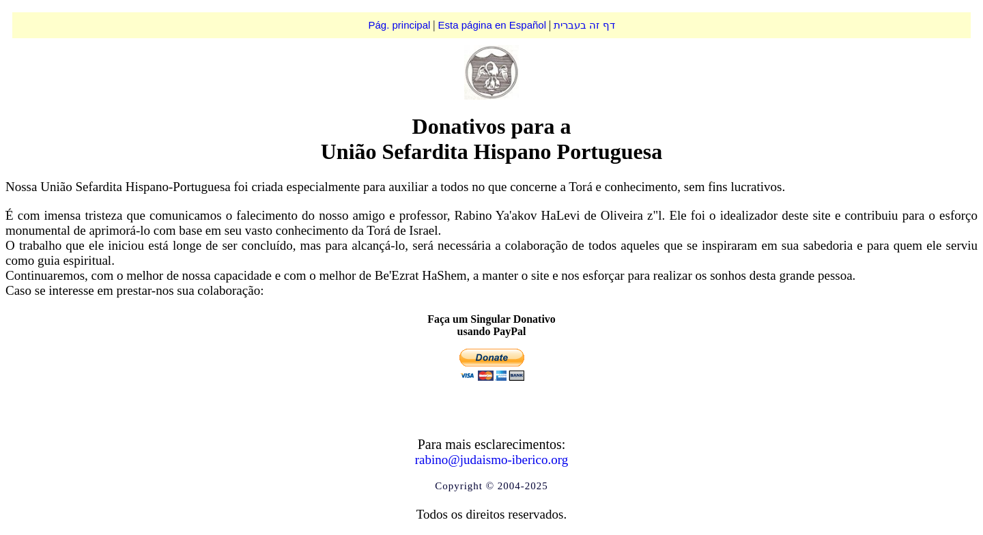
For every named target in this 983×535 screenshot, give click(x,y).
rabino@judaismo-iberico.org (492, 459)
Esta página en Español (492, 25)
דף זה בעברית (584, 25)
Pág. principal (399, 25)
